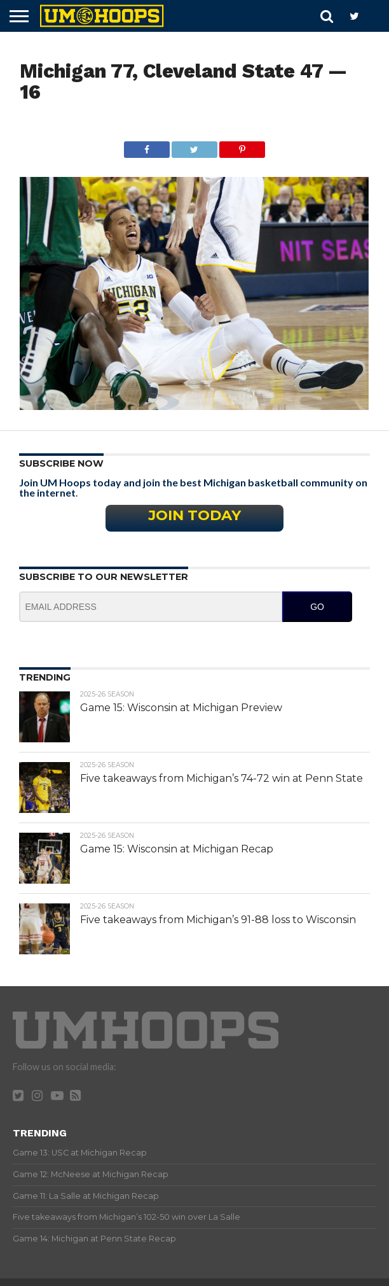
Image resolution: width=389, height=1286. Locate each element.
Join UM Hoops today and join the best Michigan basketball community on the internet (193, 487)
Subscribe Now (61, 463)
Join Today (194, 515)
